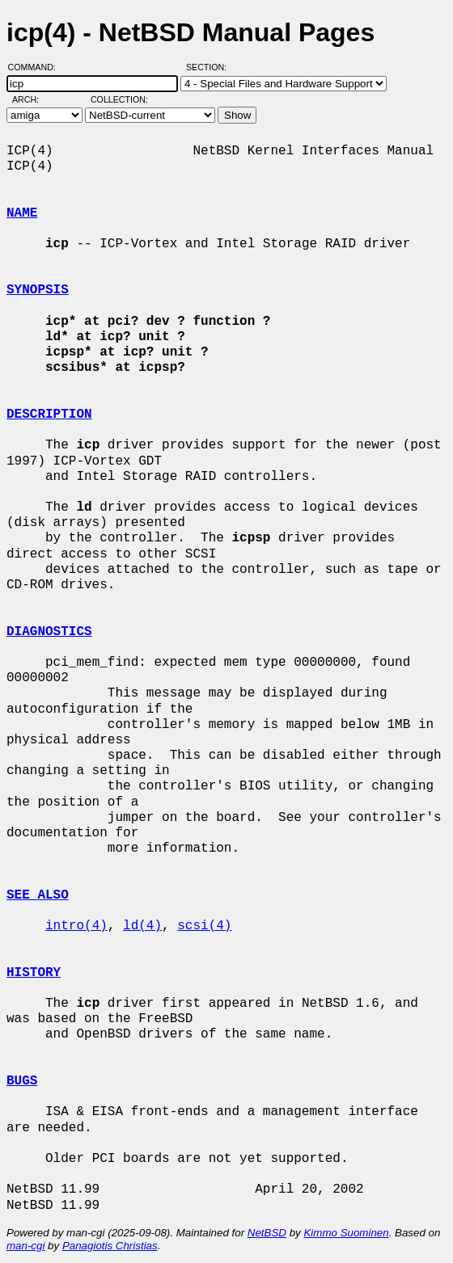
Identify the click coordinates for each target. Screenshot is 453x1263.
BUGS (21, 1081)
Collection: (119, 99)
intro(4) (76, 926)
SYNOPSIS (37, 290)
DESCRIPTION (49, 414)
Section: (210, 67)
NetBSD (267, 1233)
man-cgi (25, 1246)
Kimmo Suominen (345, 1233)
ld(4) (142, 926)
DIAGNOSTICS (49, 632)
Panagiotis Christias (110, 1246)
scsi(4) (204, 926)
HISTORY (33, 973)
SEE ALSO (37, 895)
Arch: (32, 99)
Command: (37, 67)
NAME (21, 213)
